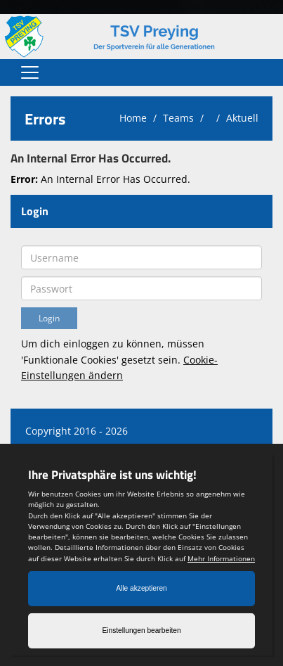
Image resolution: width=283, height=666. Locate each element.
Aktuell (242, 117)
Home (133, 117)
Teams (178, 117)
